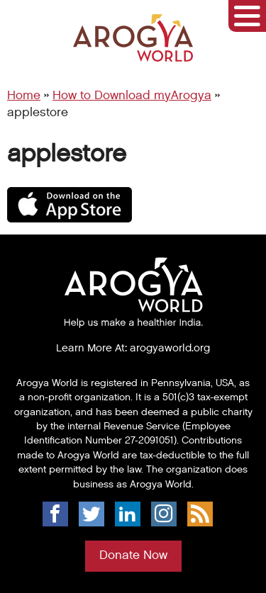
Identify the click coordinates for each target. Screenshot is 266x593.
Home (23, 95)
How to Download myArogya (131, 95)
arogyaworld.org (170, 348)
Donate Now (133, 555)
